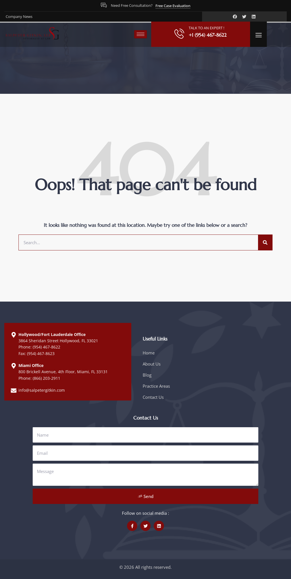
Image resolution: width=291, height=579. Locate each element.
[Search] (265, 242)
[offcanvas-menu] (258, 35)
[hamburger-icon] (140, 34)
